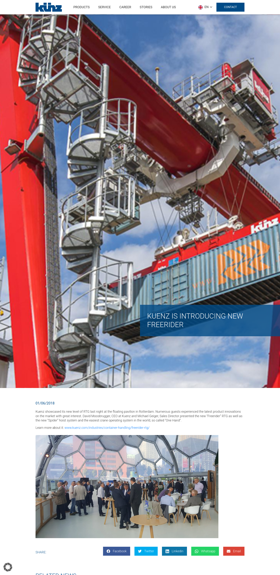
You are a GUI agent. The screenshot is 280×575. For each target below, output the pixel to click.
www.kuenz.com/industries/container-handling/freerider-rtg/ (106, 428)
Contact (230, 7)
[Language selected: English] (205, 7)
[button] (8, 567)
